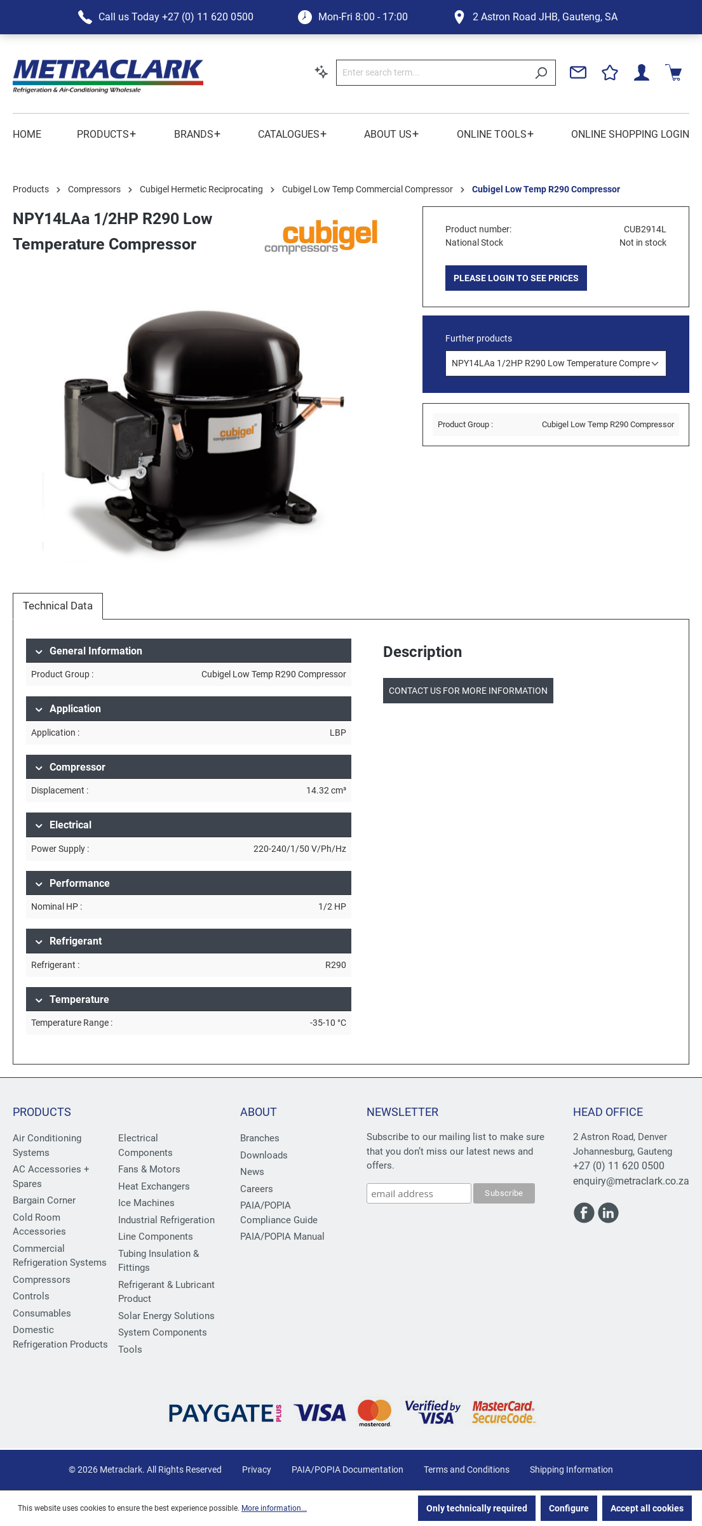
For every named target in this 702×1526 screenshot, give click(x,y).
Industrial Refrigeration (166, 1220)
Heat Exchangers (154, 1186)
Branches (260, 1138)
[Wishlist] (610, 72)
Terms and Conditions (467, 1469)
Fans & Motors (149, 1169)
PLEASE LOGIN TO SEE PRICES (516, 278)
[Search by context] (321, 72)
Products (42, 1111)
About (258, 1111)
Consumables (42, 1313)
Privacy (256, 1469)
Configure (569, 1508)
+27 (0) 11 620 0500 (619, 1166)
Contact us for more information (468, 691)
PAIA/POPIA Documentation (347, 1469)
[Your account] (642, 72)
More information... (274, 1508)
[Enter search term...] (431, 73)
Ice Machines (146, 1203)
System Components (162, 1332)
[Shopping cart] (673, 72)
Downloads (264, 1155)
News (252, 1172)
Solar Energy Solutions (166, 1316)
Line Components (155, 1236)
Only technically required (476, 1508)
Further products (478, 338)
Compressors (42, 1279)
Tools (130, 1349)
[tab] (58, 606)
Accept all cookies (647, 1508)
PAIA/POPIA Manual (282, 1236)
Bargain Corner (44, 1200)
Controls (31, 1296)
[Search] (541, 73)
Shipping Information (571, 1469)
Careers (256, 1189)
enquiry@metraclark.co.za (631, 1181)
